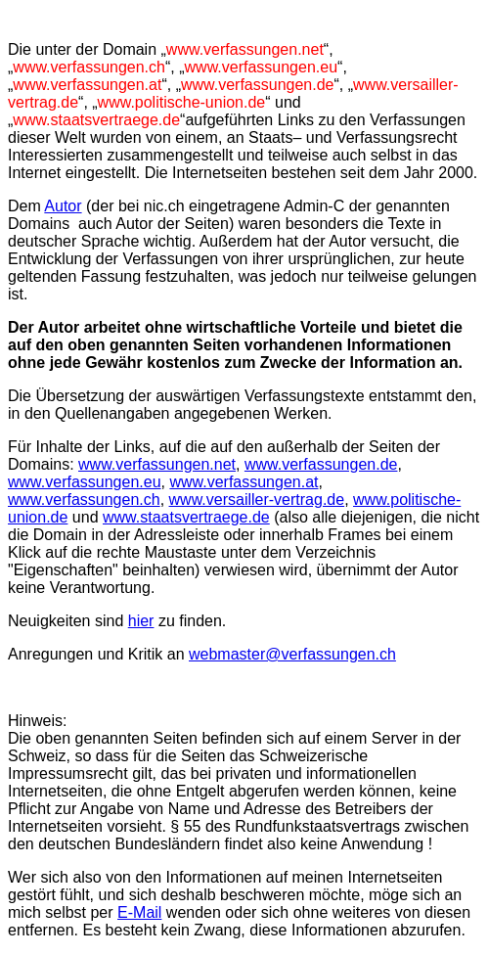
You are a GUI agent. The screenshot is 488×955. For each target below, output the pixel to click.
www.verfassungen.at (243, 482)
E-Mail (139, 912)
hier (141, 621)
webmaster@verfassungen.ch (292, 654)
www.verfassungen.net (157, 464)
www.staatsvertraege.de (186, 517)
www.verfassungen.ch (84, 499)
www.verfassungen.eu (84, 482)
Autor (62, 206)
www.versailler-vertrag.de (257, 499)
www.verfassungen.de (321, 464)
